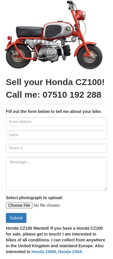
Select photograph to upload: (34, 197)
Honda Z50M (43, 251)
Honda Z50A (70, 251)
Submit (16, 218)
